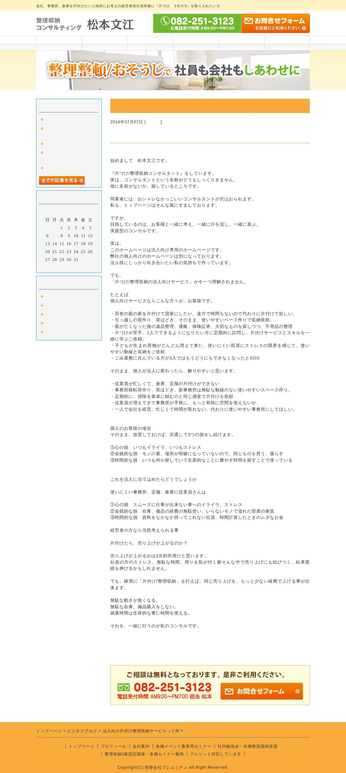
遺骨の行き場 (58, 144)
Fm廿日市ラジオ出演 (66, 119)
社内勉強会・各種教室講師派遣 (248, 746)
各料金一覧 (150, 43)
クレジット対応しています (215, 754)
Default (153, 122)
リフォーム (56, 305)
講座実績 (196, 43)
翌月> (81, 267)
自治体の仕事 (58, 332)
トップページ (59, 43)
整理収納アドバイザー (67, 314)
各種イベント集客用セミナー (183, 746)
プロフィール (104, 43)
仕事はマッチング (63, 168)
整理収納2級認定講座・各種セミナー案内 (144, 754)
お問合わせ (287, 43)
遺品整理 (54, 323)
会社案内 (241, 43)
